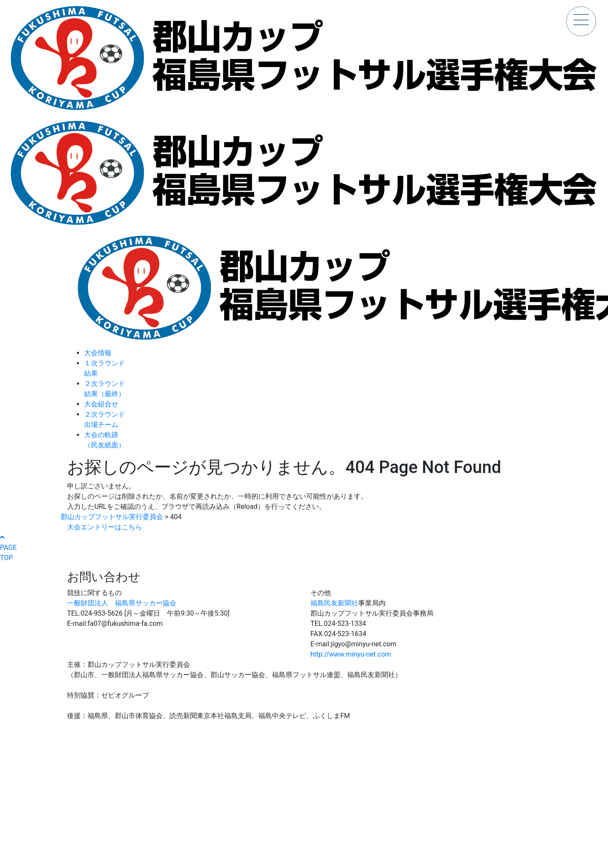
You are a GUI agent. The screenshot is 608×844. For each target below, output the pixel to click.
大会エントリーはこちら (104, 527)
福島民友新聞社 (334, 603)
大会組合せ (101, 404)
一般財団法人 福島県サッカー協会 (121, 603)
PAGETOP (8, 548)
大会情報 (97, 353)
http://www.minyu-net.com (350, 654)
